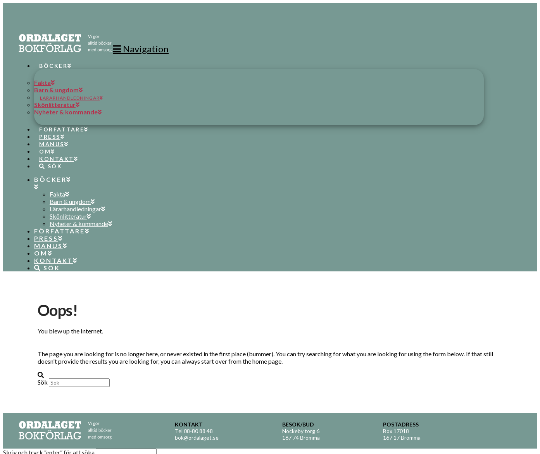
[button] (141, 48)
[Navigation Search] (47, 158)
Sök (43, 382)
